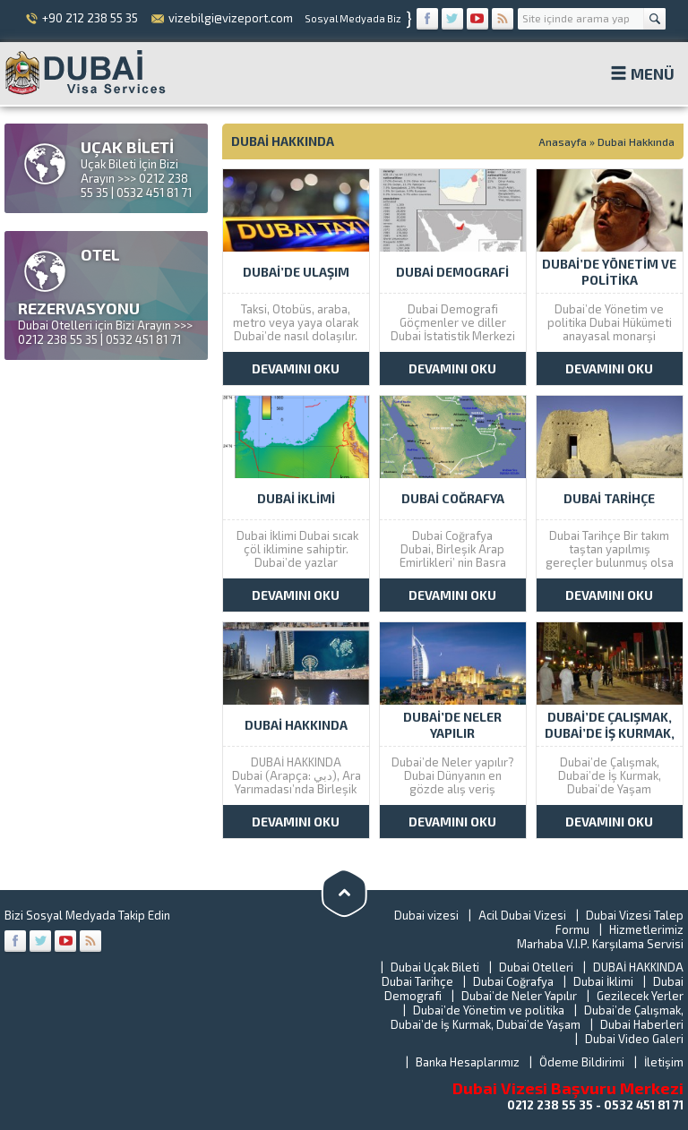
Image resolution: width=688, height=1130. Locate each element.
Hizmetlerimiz (646, 929)
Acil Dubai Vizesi (522, 915)
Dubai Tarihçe (417, 981)
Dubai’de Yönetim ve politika (488, 1010)
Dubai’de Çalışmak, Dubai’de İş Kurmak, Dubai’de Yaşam (537, 1017)
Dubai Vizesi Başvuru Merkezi (568, 1088)
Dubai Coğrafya (513, 981)
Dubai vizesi (426, 915)
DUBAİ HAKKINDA (638, 967)
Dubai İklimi (603, 981)
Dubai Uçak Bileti (435, 967)
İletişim (664, 1062)
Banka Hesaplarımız (468, 1062)
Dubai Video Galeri (634, 1039)
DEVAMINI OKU (296, 368)
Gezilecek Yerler (640, 996)
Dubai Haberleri (642, 1024)
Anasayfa (562, 141)
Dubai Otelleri (536, 967)
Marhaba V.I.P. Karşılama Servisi (600, 944)
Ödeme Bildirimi (581, 1062)
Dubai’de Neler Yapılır (519, 996)
